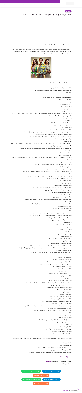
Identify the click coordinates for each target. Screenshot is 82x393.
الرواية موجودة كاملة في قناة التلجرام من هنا (51, 371)
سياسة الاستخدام (41, 1)
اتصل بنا (57, 1)
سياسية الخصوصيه (33, 1)
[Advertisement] (41, 28)
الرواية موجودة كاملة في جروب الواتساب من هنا (31, 371)
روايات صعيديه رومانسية (35, 5)
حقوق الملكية (52, 1)
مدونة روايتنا (65, 390)
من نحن (46, 1)
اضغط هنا (58, 364)
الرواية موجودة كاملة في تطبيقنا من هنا (41, 375)
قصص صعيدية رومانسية (24, 5)
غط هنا (47, 362)
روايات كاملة (49, 5)
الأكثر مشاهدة (43, 5)
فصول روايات (68, 11)
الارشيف (27, 1)
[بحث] (5, 5)
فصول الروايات (56, 5)
